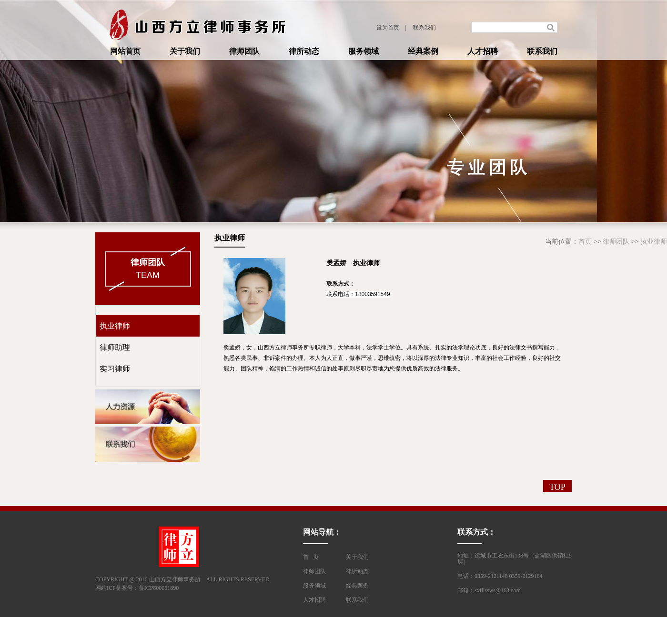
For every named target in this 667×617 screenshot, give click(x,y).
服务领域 (363, 51)
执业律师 (653, 241)
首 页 (311, 557)
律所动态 (304, 51)
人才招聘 (482, 51)
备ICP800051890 (159, 588)
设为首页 (387, 27)
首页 (585, 241)
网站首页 (125, 51)
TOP (557, 487)
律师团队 (244, 51)
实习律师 (113, 369)
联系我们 (424, 27)
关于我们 (185, 51)
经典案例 (423, 51)
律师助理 (113, 347)
